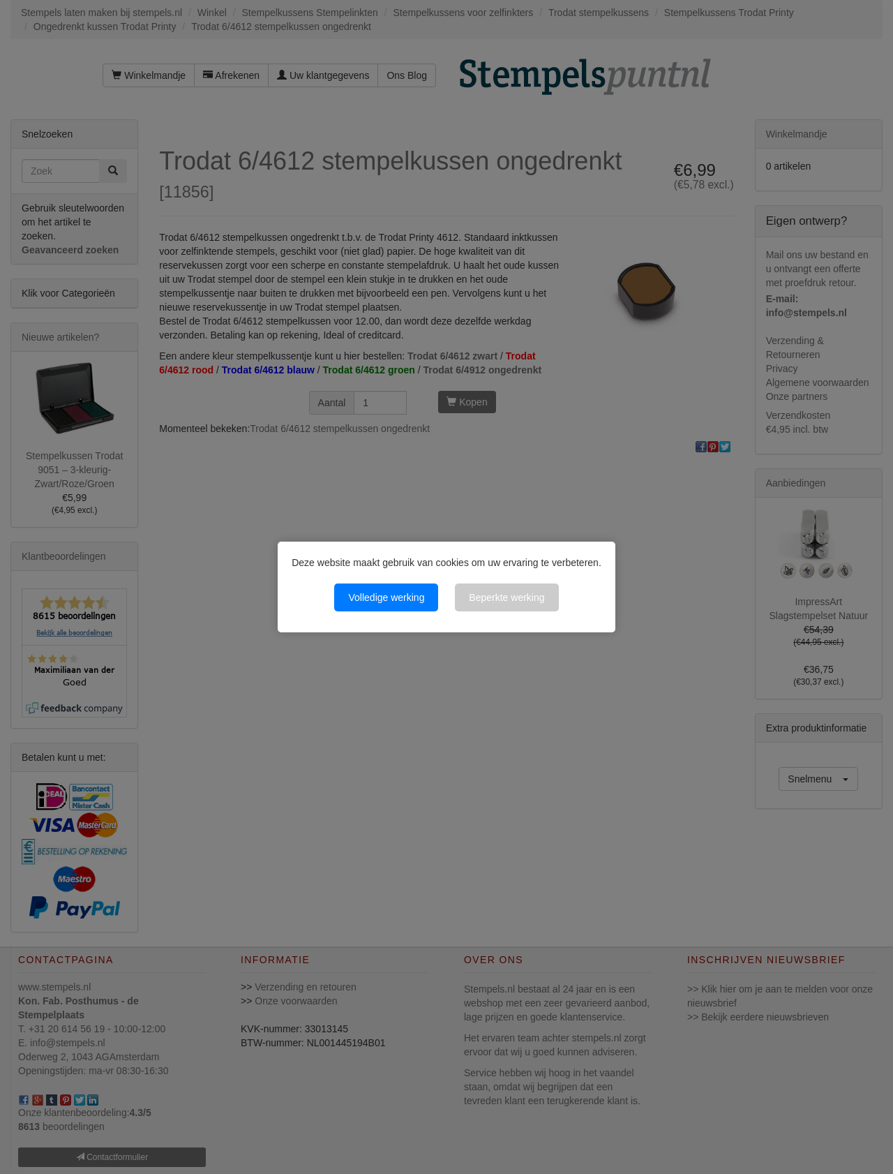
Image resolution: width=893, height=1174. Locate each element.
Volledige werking (386, 597)
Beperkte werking (506, 597)
